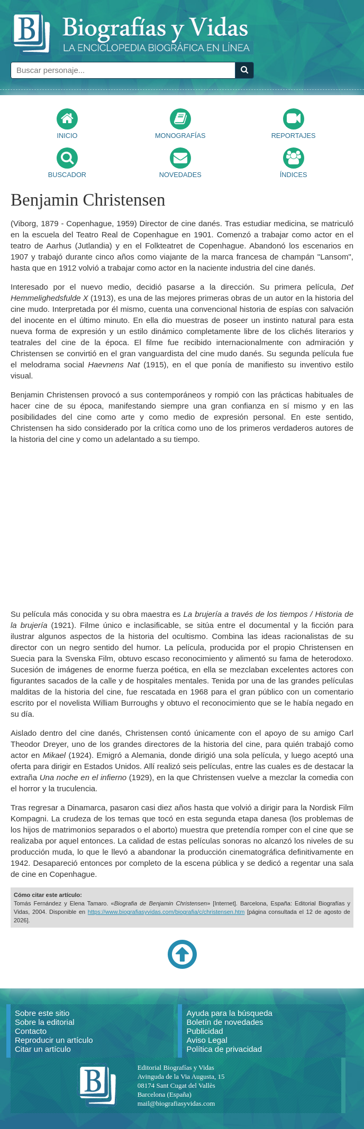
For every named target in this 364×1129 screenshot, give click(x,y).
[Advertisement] (182, 526)
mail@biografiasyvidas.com (176, 1103)
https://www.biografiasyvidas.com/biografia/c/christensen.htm (166, 912)
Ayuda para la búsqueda (229, 1012)
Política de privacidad (224, 1048)
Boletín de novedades (224, 1021)
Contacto (31, 1030)
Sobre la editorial (45, 1021)
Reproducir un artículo (54, 1039)
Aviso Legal (206, 1039)
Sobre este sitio (42, 1012)
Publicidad (204, 1030)
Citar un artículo (43, 1048)
